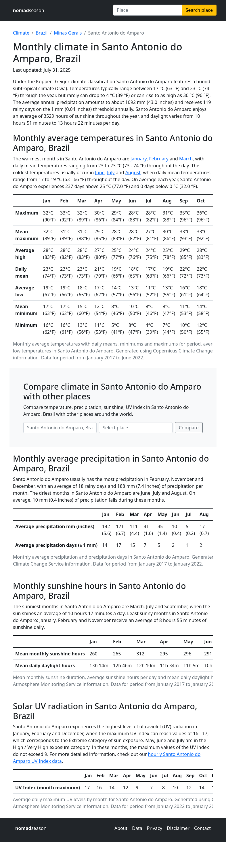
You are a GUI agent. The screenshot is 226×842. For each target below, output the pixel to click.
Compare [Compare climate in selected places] (189, 427)
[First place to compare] (60, 427)
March (186, 158)
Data (137, 828)
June (100, 172)
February (158, 158)
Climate (21, 33)
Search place (199, 10)
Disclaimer (178, 828)
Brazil (41, 33)
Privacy (154, 828)
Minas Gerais (68, 33)
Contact (202, 828)
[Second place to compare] (135, 427)
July (111, 172)
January (139, 158)
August (133, 172)
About (120, 828)
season (28, 10)
